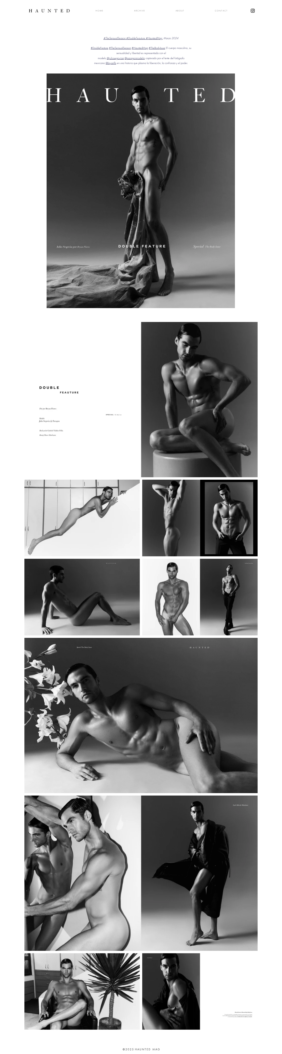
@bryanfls (111, 63)
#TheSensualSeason (120, 48)
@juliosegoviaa (115, 58)
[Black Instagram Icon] (252, 10)
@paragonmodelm (135, 58)
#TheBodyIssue (157, 48)
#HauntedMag (140, 48)
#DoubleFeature (99, 48)
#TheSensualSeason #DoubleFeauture (124, 38)
